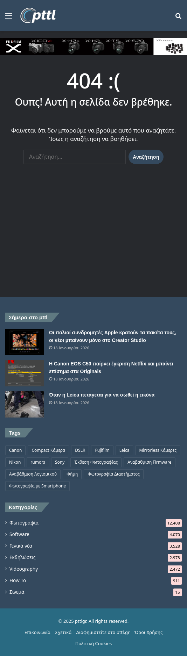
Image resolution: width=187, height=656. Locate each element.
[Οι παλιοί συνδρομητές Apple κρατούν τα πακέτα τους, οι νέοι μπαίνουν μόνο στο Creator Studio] (24, 342)
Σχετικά (63, 632)
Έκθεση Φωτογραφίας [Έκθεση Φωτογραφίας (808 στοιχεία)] (96, 462)
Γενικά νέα (20, 545)
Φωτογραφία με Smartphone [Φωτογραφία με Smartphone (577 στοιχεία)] (37, 486)
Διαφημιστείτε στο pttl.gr (103, 632)
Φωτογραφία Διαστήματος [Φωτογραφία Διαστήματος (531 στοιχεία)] (114, 474)
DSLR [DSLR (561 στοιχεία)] (80, 450)
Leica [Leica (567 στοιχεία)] (124, 450)
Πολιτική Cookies (93, 643)
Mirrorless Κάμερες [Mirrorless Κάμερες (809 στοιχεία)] (157, 450)
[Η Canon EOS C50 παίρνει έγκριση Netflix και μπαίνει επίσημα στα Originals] (24, 373)
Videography (23, 568)
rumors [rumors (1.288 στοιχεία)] (37, 462)
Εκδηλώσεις (22, 557)
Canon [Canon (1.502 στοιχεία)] (15, 450)
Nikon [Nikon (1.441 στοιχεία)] (15, 462)
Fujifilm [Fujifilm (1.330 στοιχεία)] (102, 450)
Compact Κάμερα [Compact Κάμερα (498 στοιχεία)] (48, 450)
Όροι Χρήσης (148, 632)
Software (19, 534)
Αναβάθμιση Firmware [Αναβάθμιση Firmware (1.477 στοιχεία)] (149, 462)
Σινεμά (16, 592)
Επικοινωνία (37, 632)
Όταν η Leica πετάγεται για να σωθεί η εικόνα (101, 395)
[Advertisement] (93, 237)
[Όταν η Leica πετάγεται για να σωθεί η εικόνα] (24, 404)
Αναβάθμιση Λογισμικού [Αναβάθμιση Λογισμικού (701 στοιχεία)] (33, 474)
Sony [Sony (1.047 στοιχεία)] (59, 462)
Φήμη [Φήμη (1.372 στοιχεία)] (72, 474)
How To (17, 580)
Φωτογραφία (24, 522)
